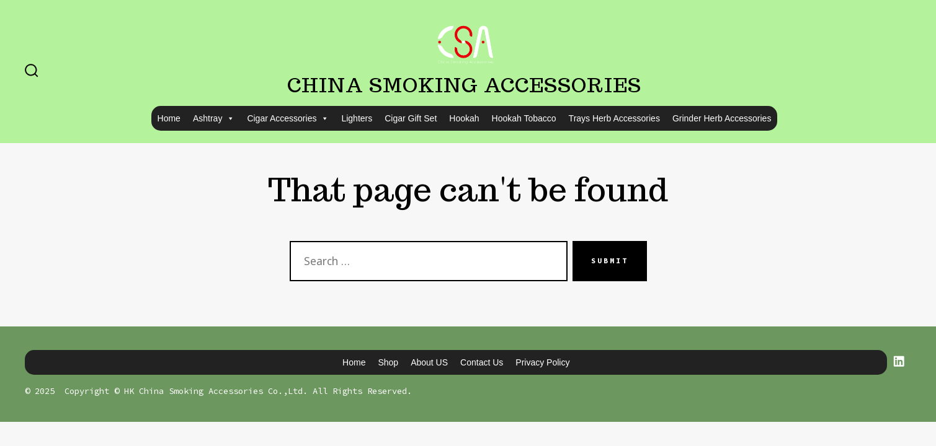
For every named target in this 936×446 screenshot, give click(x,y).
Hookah (464, 118)
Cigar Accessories (288, 118)
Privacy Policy (542, 362)
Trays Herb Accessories (614, 118)
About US (429, 362)
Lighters (356, 118)
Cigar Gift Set (411, 118)
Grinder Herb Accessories (722, 118)
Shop (388, 362)
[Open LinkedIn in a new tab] (899, 361)
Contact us (481, 362)
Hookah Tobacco (524, 118)
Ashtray (213, 118)
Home (169, 118)
